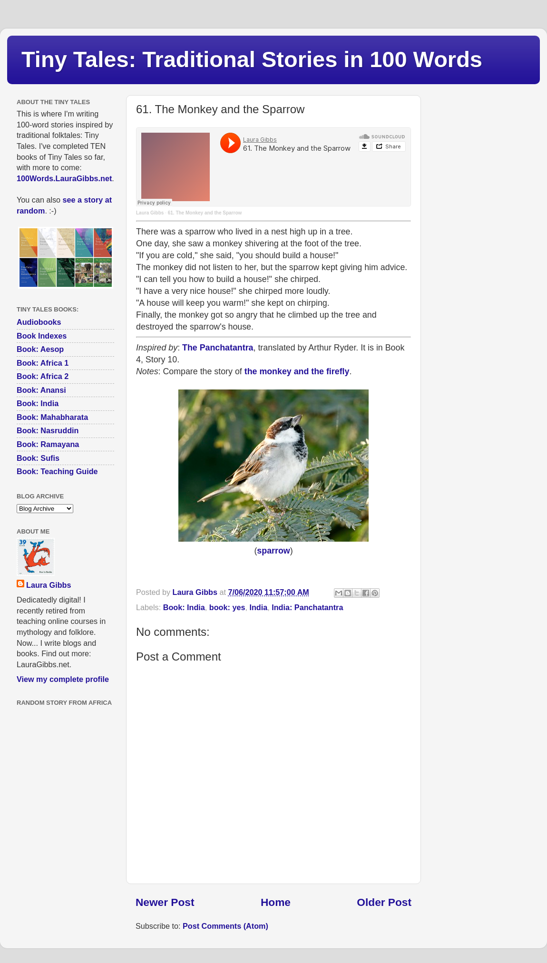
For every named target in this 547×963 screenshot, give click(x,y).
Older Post (384, 902)
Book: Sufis (38, 458)
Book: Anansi (41, 390)
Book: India (184, 607)
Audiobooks (39, 322)
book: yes (227, 607)
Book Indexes (42, 335)
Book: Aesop (40, 349)
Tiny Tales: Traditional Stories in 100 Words (251, 59)
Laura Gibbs (150, 212)
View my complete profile (63, 679)
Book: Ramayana (48, 444)
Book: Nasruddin (47, 430)
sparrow (273, 550)
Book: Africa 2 (42, 376)
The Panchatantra (217, 347)
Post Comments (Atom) (225, 926)
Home (276, 902)
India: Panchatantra (307, 607)
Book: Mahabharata (52, 417)
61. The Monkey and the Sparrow (205, 212)
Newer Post (165, 902)
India (258, 607)
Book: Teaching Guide (57, 471)
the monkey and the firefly (297, 371)
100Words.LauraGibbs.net (64, 178)
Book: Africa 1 (42, 363)
